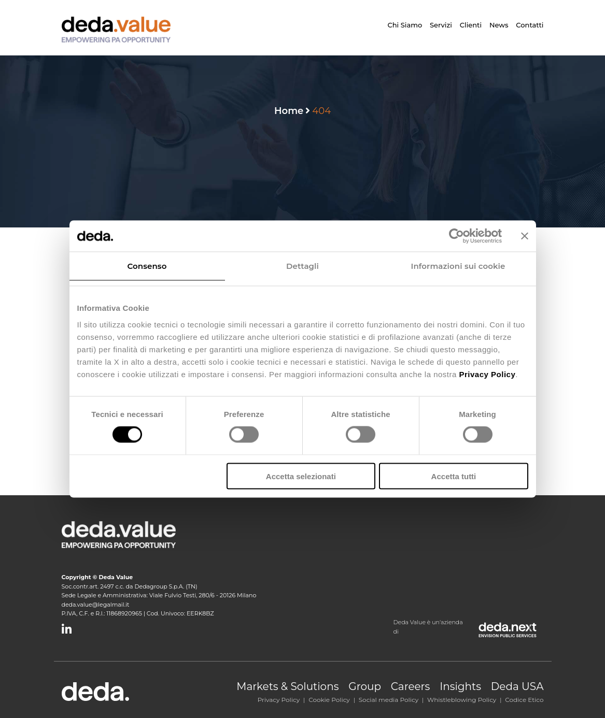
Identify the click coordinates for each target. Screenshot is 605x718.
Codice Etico (524, 699)
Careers (410, 686)
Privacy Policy (279, 699)
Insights (460, 686)
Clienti (471, 25)
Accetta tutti (453, 475)
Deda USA (517, 686)
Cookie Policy (329, 699)
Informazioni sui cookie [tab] (458, 266)
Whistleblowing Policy (461, 699)
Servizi (441, 25)
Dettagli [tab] (302, 266)
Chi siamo (404, 25)
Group (364, 686)
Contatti (529, 25)
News (499, 25)
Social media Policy (388, 699)
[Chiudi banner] (524, 236)
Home (288, 111)
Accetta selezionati (301, 475)
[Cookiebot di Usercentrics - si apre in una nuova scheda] (456, 236)
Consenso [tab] (147, 266)
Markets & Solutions (287, 686)
